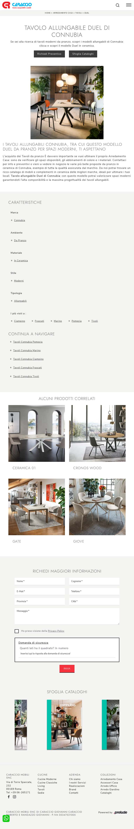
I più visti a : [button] (18, 313)
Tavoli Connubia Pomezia (28, 342)
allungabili (20, 301)
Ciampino (19, 321)
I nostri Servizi (77, 782)
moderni (19, 280)
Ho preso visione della (42, 631)
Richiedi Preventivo (49, 54)
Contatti (73, 792)
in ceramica (21, 260)
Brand (72, 789)
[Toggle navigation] (128, 5)
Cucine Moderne (47, 779)
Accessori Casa (109, 782)
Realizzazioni (77, 786)
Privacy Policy (56, 631)
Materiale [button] (16, 253)
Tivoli (94, 321)
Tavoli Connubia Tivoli (26, 376)
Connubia (19, 220)
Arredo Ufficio (108, 786)
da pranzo (20, 240)
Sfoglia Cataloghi (83, 54)
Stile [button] (13, 273)
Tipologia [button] (16, 293)
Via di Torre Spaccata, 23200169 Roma (19, 786)
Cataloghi (106, 792)
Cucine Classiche (47, 782)
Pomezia (77, 321)
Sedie (41, 792)
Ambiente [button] (17, 232)
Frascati (39, 321)
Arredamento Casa (63, 13)
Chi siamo (74, 779)
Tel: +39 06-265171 (18, 792)
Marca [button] (14, 212)
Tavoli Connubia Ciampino (28, 359)
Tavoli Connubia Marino (27, 350)
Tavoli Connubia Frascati (27, 367)
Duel (86, 13)
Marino (58, 321)
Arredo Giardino (109, 789)
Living (41, 786)
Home (47, 13)
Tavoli (78, 13)
